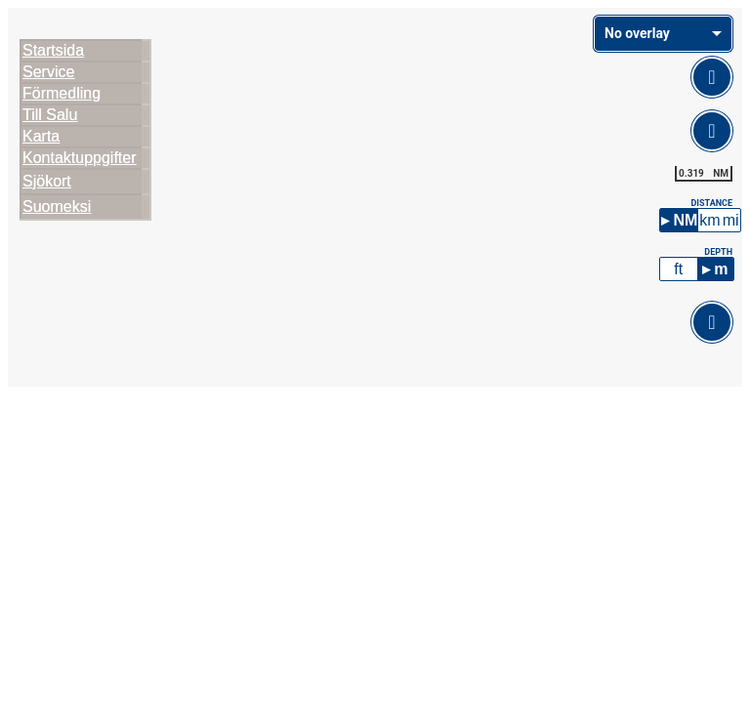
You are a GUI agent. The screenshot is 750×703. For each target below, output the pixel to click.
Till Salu (49, 114)
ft (678, 265)
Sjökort (46, 181)
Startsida (53, 50)
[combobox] (663, 34)
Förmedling (61, 93)
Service (48, 71)
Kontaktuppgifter (79, 157)
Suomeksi (56, 206)
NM (685, 216)
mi (731, 216)
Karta (41, 136)
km (709, 216)
